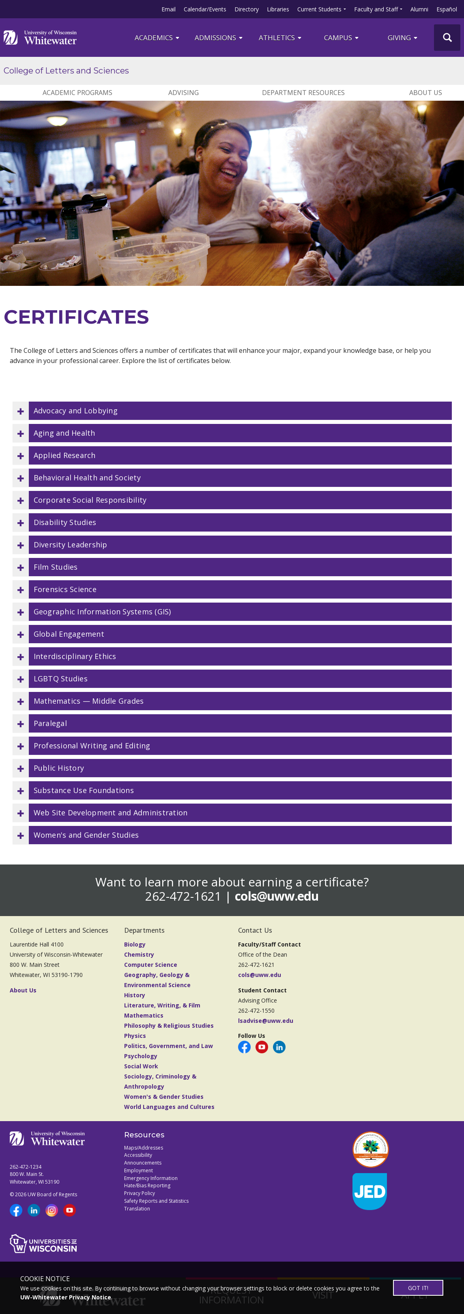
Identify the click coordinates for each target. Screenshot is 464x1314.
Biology (135, 944)
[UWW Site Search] (447, 37)
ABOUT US (425, 92)
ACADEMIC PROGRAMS (77, 92)
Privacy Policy (139, 1193)
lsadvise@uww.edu (265, 1020)
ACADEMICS (157, 37)
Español (446, 9)
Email (168, 9)
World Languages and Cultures (169, 1107)
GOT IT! (418, 1288)
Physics (135, 1036)
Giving (403, 37)
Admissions (219, 37)
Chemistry (139, 954)
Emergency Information (151, 1178)
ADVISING (183, 92)
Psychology (140, 1056)
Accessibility (138, 1155)
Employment (138, 1170)
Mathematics (143, 1015)
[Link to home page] (40, 37)
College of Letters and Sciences (66, 71)
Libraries (278, 9)
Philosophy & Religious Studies (169, 1025)
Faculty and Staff (376, 9)
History (134, 995)
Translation (137, 1208)
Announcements (142, 1162)
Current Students (319, 9)
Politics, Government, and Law (168, 1046)
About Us (23, 990)
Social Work (141, 1066)
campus (342, 37)
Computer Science (150, 964)
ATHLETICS (281, 37)
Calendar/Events (205, 9)
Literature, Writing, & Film (162, 1005)
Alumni (419, 9)
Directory (246, 9)
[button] (232, 411)
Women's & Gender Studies (164, 1096)
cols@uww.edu (276, 896)
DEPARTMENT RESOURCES (303, 92)
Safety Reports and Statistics (156, 1200)
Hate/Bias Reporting (147, 1185)
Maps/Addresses (143, 1147)
